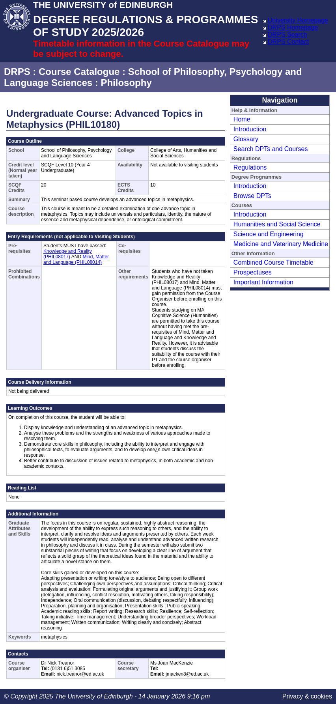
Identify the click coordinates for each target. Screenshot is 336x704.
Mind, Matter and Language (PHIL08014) (76, 259)
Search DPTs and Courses (270, 149)
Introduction (250, 129)
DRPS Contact (288, 41)
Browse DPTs (252, 195)
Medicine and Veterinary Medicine (280, 244)
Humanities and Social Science (277, 224)
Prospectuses (252, 272)
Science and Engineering (268, 234)
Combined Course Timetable (273, 262)
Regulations (250, 167)
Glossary (245, 139)
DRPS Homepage (293, 27)
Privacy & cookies (307, 696)
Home (241, 119)
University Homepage (298, 20)
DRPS (17, 71)
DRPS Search (287, 34)
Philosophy (126, 82)
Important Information (263, 282)
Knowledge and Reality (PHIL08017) (67, 254)
